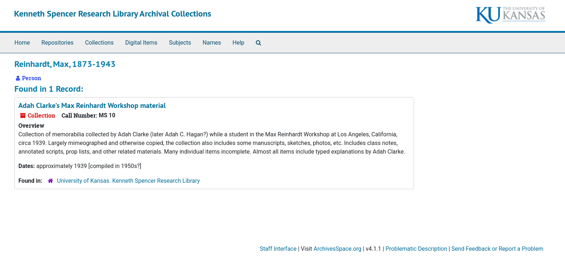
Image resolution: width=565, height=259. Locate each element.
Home (22, 42)
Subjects (180, 42)
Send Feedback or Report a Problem (497, 248)
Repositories (57, 42)
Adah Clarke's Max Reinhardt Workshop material (92, 105)
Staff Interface (278, 248)
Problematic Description (416, 248)
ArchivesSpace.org (337, 248)
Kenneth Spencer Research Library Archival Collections (112, 13)
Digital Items (141, 42)
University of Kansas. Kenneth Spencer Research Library (128, 180)
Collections (99, 42)
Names (212, 42)
